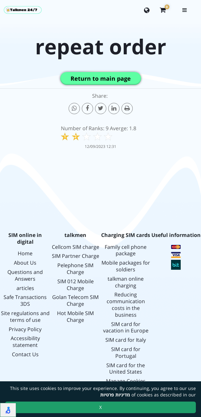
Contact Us (25, 354)
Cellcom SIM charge (75, 247)
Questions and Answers (25, 275)
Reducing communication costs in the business (126, 304)
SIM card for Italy (125, 340)
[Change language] (147, 10)
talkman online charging (126, 282)
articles (25, 288)
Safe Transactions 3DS (25, 300)
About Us (25, 262)
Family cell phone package (126, 250)
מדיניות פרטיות (115, 395)
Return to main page (101, 78)
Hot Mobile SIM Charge (75, 316)
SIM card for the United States (125, 369)
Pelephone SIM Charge (75, 269)
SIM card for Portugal (125, 352)
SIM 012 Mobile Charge (75, 285)
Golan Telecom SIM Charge (75, 300)
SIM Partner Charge (75, 256)
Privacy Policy (25, 329)
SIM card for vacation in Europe (125, 327)
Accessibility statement (25, 342)
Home (25, 253)
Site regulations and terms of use (25, 316)
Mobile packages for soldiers (125, 266)
